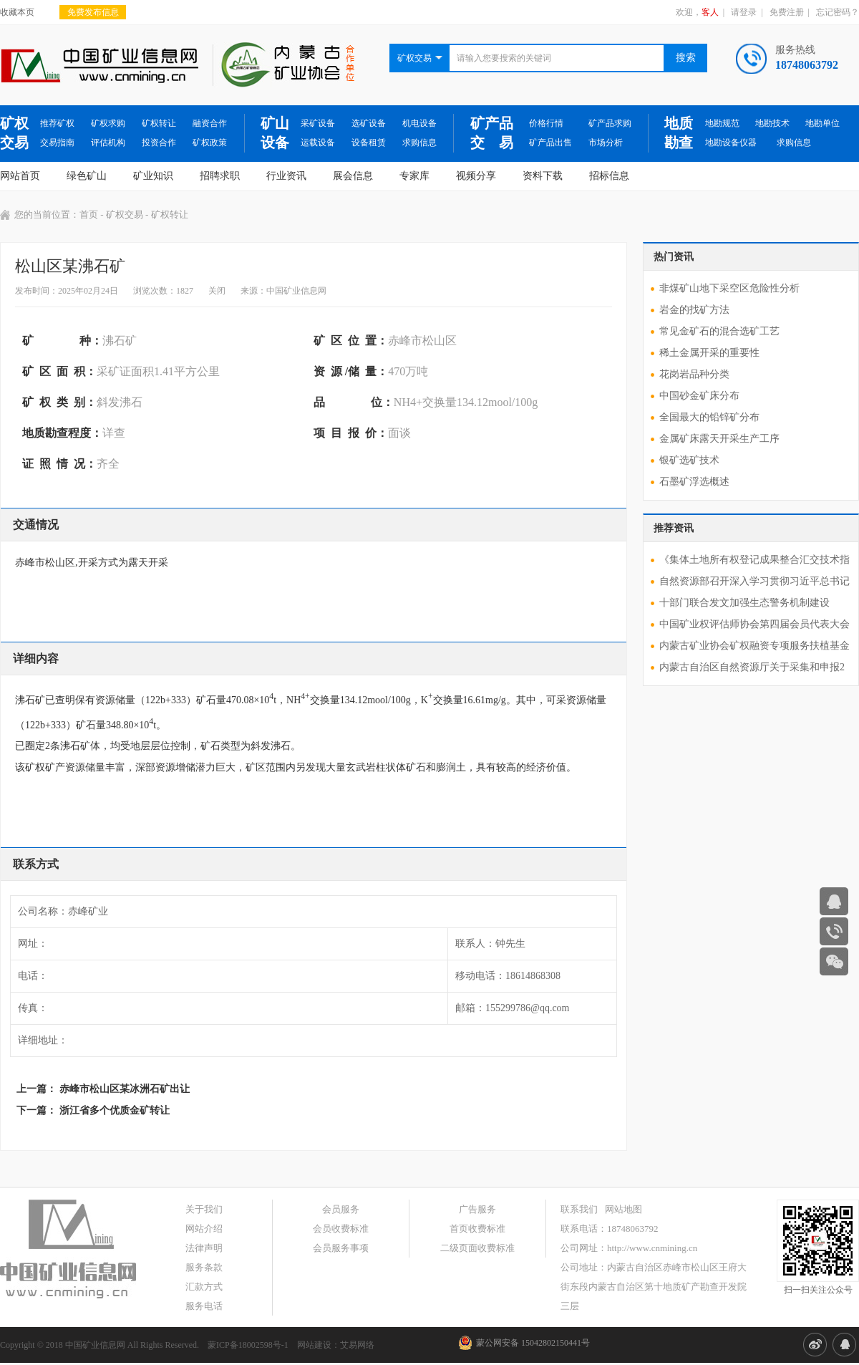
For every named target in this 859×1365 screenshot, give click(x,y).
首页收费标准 (477, 1228)
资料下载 (543, 175)
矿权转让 (159, 123)
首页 (88, 214)
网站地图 (623, 1209)
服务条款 (204, 1267)
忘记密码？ (837, 12)
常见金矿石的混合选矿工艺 (719, 331)
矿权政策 (210, 143)
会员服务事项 (341, 1248)
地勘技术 (772, 123)
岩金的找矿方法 (694, 309)
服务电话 (204, 1306)
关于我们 (204, 1209)
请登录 (744, 12)
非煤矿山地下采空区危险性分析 (729, 288)
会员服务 (340, 1209)
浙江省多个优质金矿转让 (114, 1110)
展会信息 (353, 175)
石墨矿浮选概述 (694, 481)
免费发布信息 (93, 12)
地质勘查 (678, 132)
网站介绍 (204, 1228)
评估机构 (108, 143)
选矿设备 (368, 123)
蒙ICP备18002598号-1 (248, 1345)
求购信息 (419, 143)
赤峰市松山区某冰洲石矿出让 (124, 1089)
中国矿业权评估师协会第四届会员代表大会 (754, 624)
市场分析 (605, 143)
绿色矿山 (87, 175)
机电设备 (419, 123)
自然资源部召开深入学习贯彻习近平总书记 (754, 581)
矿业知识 (153, 175)
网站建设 (314, 1345)
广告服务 (477, 1209)
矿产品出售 (550, 143)
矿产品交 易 (491, 132)
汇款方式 (204, 1286)
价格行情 (546, 123)
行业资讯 (286, 175)
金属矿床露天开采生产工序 (719, 438)
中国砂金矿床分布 (699, 395)
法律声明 (204, 1248)
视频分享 (476, 175)
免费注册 (787, 12)
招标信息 (609, 175)
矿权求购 (108, 123)
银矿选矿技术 (689, 460)
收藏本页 (17, 12)
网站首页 (20, 175)
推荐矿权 (57, 123)
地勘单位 (822, 123)
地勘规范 (722, 123)
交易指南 (57, 143)
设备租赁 (368, 143)
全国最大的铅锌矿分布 (709, 417)
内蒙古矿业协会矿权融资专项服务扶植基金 (754, 645)
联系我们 (579, 1209)
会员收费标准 (341, 1228)
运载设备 (318, 143)
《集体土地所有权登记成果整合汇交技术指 (754, 559)
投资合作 (159, 143)
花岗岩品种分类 (694, 374)
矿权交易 (14, 132)
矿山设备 (275, 132)
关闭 (216, 291)
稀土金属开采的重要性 (709, 352)
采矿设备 (318, 123)
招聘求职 (220, 175)
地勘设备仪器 (731, 143)
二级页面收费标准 (477, 1248)
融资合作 (210, 123)
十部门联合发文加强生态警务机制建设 (744, 602)
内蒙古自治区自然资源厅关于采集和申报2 (752, 667)
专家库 (414, 175)
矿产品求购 (609, 123)
